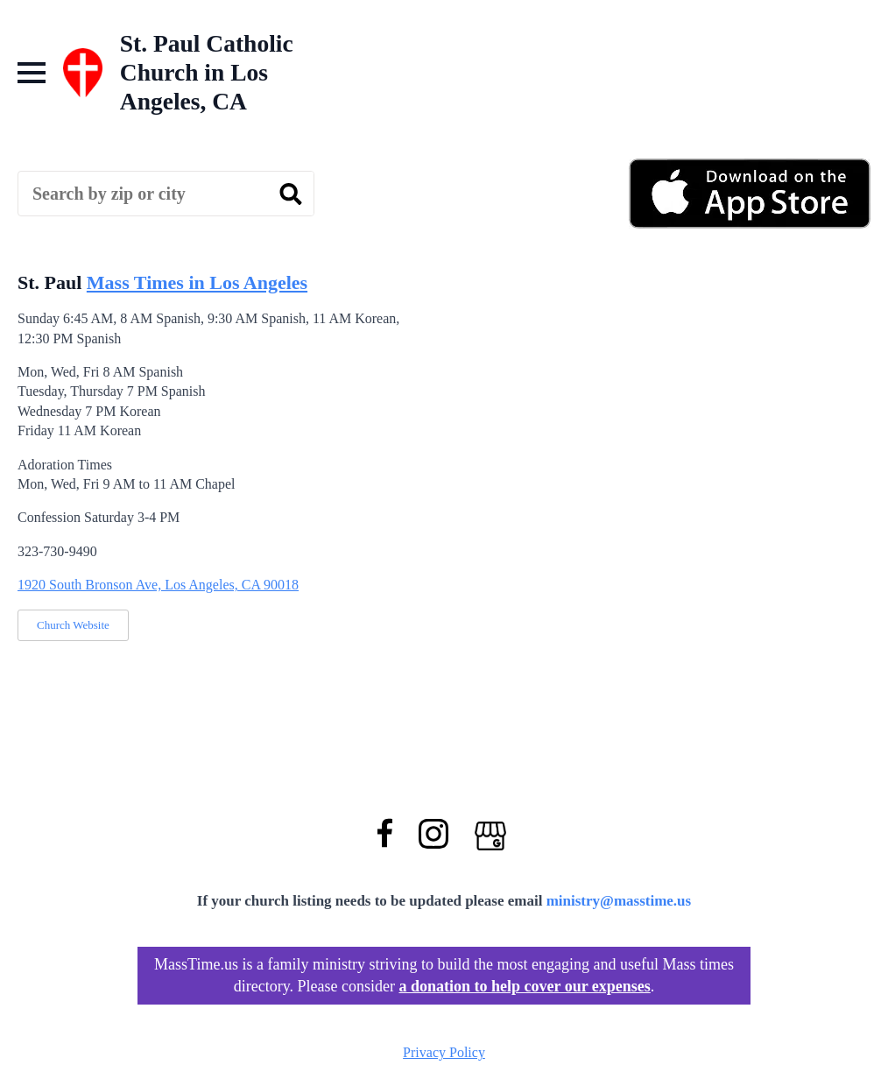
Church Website (73, 624)
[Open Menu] (32, 73)
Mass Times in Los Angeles (197, 282)
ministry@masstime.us (619, 900)
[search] (291, 194)
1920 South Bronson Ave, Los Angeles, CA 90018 (158, 584)
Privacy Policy (444, 1052)
